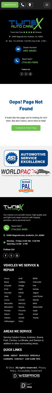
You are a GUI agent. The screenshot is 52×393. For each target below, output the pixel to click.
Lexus (6, 300)
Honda (36, 289)
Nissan (21, 307)
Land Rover (38, 296)
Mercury (22, 303)
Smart (35, 314)
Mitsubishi (8, 307)
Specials (35, 355)
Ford (6, 289)
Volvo (20, 321)
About (14, 355)
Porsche (22, 310)
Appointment (10, 4)
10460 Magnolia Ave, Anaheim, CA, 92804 (27, 37)
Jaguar (36, 293)
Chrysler (7, 285)
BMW (35, 278)
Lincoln (21, 300)
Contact (19, 359)
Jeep (6, 296)
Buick (6, 282)
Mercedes (8, 303)
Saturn (7, 314)
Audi (20, 278)
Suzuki (21, 318)
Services (24, 355)
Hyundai (7, 293)
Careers (8, 359)
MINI (35, 303)
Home (6, 355)
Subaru (7, 318)
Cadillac (21, 282)
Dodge (21, 285)
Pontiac (7, 310)
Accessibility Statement (30, 371)
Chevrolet (37, 282)
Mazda (36, 300)
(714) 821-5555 (30, 62)
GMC (20, 289)
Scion (20, 314)
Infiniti (21, 293)
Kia (19, 296)
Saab (35, 310)
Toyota (36, 318)
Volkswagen (9, 321)
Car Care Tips (32, 359)
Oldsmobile (38, 307)
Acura (6, 278)
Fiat (34, 285)
